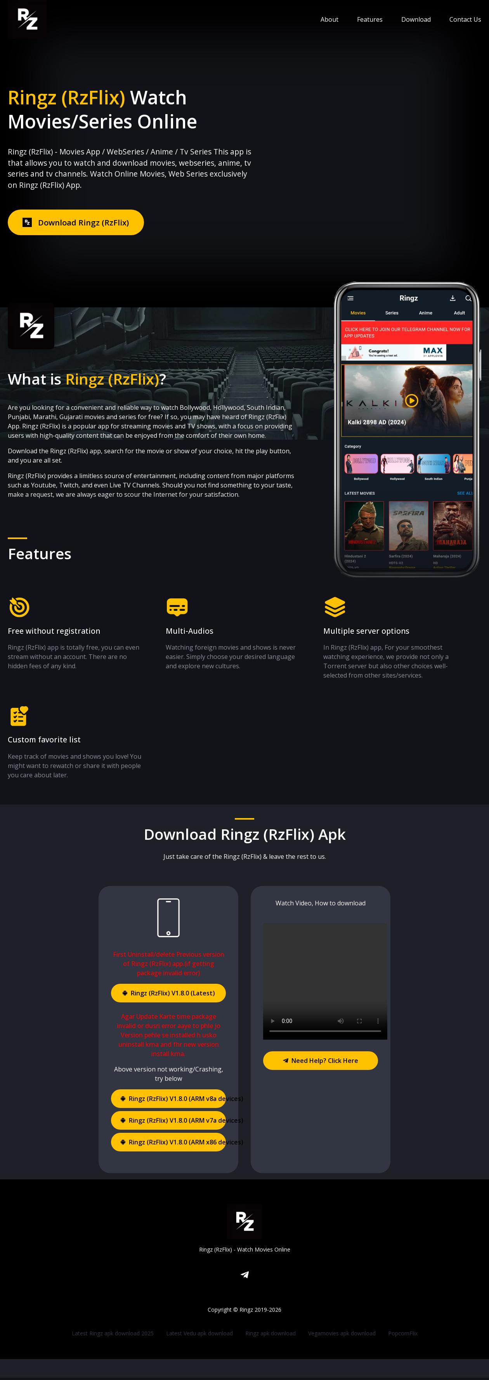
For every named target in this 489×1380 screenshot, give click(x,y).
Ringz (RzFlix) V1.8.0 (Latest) (168, 995)
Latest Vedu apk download (199, 1335)
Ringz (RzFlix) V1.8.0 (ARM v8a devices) (173, 1101)
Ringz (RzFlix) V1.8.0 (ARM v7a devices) (173, 1122)
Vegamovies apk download (342, 1335)
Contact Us (465, 19)
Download (416, 19)
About (329, 19)
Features (370, 19)
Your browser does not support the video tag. (325, 984)
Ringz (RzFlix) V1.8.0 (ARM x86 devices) (173, 1144)
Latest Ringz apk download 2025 (113, 1335)
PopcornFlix (403, 1335)
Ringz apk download (270, 1335)
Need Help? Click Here (320, 1063)
